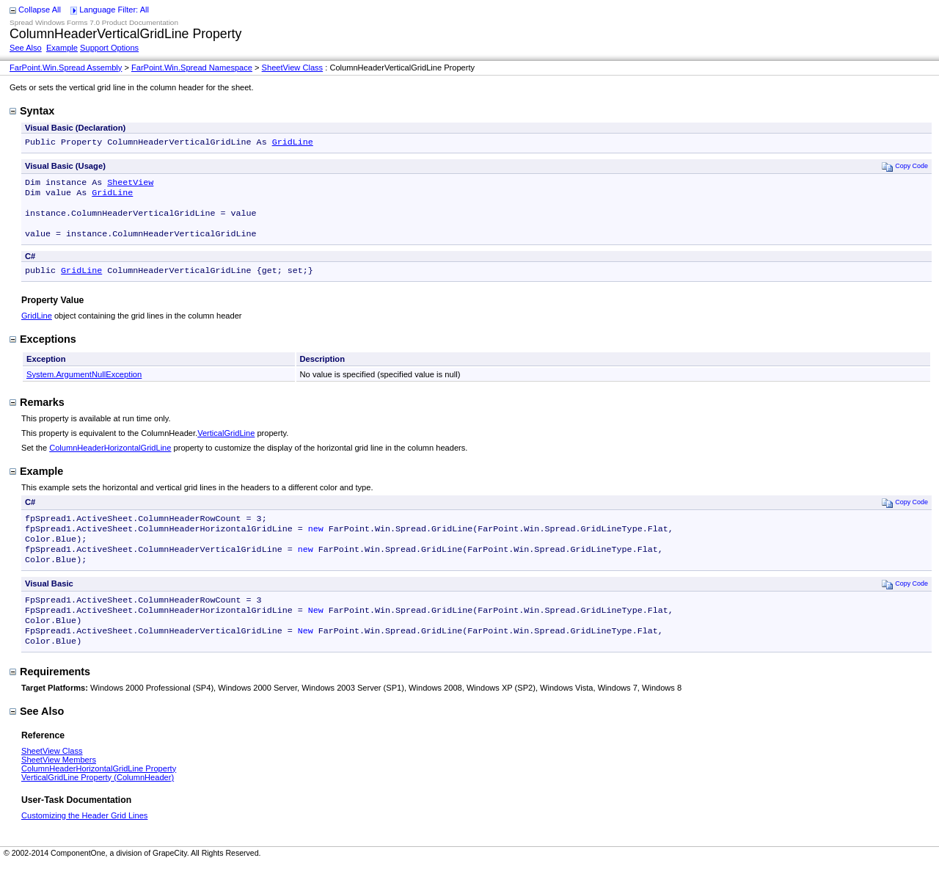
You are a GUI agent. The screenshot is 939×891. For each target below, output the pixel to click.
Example (62, 47)
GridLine (292, 143)
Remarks (37, 414)
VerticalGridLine (226, 444)
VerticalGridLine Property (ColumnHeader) (97, 803)
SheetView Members (58, 786)
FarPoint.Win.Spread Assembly (66, 67)
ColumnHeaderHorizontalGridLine (110, 459)
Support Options (109, 47)
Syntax (32, 111)
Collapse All (39, 9)
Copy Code (905, 167)
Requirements (50, 698)
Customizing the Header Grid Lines (84, 841)
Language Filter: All (114, 9)
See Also (26, 47)
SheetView (130, 185)
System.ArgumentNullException (84, 386)
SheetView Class (293, 67)
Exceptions (43, 351)
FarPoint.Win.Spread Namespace (191, 67)
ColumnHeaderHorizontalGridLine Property (98, 794)
